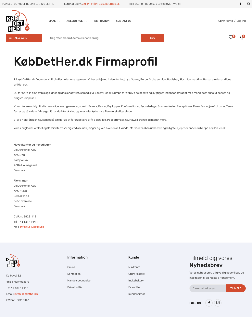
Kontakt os (123, 20)
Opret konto (225, 21)
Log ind (241, 21)
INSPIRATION (101, 20)
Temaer (53, 20)
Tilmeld (235, 288)
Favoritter (134, 287)
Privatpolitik (74, 287)
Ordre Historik (136, 274)
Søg (152, 37)
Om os (71, 267)
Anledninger (77, 20)
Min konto (134, 267)
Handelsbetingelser (79, 280)
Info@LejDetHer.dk (32, 227)
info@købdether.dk (26, 294)
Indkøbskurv (136, 280)
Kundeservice (136, 294)
